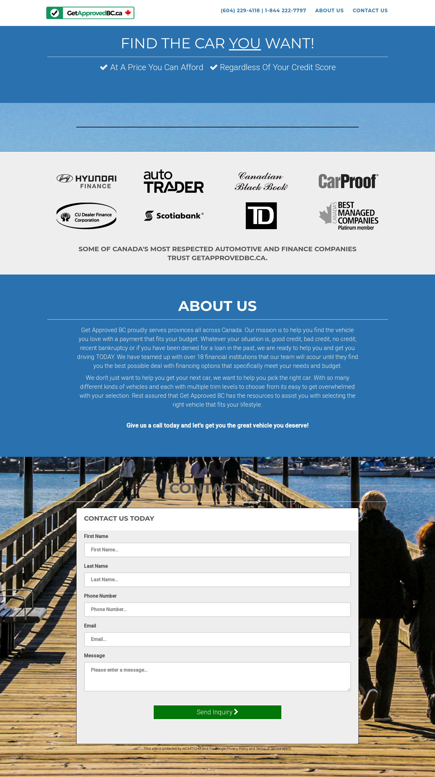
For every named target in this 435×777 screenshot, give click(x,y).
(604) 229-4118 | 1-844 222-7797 (263, 12)
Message (94, 656)
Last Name (96, 566)
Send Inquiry (218, 712)
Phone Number (100, 596)
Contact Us (370, 12)
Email (90, 626)
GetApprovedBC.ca (90, 14)
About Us (329, 12)
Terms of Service (268, 749)
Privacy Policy (237, 749)
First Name (96, 536)
